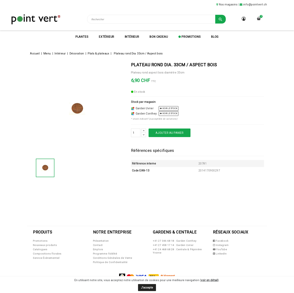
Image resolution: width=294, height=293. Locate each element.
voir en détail (209, 280)
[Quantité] (135, 133)
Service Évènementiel (46, 257)
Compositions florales (47, 253)
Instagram (221, 245)
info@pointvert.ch (255, 4)
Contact (98, 245)
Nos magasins (228, 4)
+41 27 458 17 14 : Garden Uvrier (173, 245)
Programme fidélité (105, 253)
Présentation (101, 240)
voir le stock (168, 108)
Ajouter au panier (170, 132)
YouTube (220, 249)
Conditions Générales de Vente (112, 257)
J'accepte (147, 287)
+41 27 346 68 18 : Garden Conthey (174, 240)
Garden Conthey (144, 113)
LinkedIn (220, 253)
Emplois (98, 249)
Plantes (82, 36)
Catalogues (40, 249)
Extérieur (106, 36)
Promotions (191, 36)
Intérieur (132, 36)
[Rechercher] (156, 19)
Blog (215, 36)
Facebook (221, 240)
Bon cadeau (159, 36)
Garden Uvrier (142, 108)
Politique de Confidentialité (110, 262)
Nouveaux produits (45, 245)
